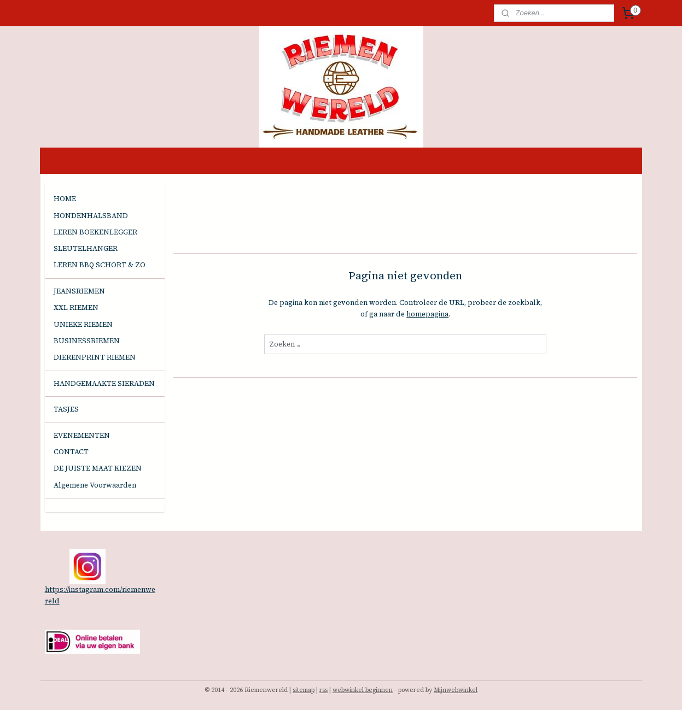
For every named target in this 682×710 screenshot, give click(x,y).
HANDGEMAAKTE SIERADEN (104, 383)
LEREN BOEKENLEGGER (95, 232)
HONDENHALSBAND (91, 215)
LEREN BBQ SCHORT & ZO (99, 264)
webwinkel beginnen (363, 690)
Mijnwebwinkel (455, 690)
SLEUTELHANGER (86, 248)
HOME (65, 198)
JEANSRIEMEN (79, 291)
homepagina (427, 314)
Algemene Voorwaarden (95, 485)
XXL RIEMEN (76, 307)
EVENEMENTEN (82, 435)
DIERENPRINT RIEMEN (95, 357)
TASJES (66, 409)
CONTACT (71, 451)
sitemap (303, 690)
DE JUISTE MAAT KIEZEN (98, 468)
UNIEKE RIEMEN (83, 324)
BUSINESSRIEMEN (87, 340)
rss (323, 690)
